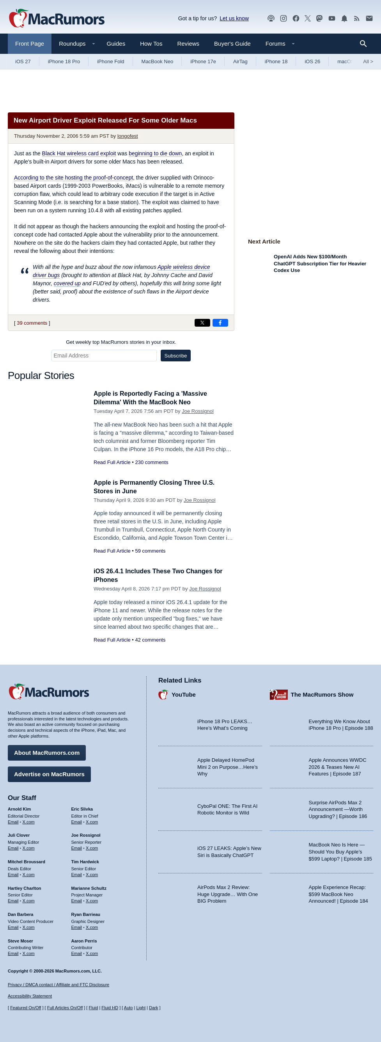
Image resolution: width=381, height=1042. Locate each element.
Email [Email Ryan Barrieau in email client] (76, 926)
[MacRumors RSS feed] (357, 18)
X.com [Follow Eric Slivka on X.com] (92, 820)
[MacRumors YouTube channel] (332, 18)
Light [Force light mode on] (140, 1008)
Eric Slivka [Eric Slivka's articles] (82, 808)
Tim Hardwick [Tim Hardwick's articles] (85, 860)
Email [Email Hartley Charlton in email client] (13, 899)
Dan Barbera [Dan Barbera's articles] (20, 913)
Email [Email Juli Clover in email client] (13, 847)
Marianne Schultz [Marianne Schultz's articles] (88, 887)
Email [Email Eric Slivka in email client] (76, 820)
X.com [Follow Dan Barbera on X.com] (29, 926)
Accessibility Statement (30, 996)
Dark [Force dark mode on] (153, 1008)
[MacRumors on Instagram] (283, 18)
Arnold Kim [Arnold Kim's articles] (19, 808)
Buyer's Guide (232, 43)
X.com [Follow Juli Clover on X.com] (29, 847)
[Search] (366, 43)
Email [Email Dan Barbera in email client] (13, 926)
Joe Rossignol (198, 411)
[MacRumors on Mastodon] (319, 18)
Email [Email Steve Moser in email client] (13, 952)
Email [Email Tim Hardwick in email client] (76, 873)
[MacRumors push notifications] (344, 18)
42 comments (150, 640)
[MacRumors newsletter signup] (369, 18)
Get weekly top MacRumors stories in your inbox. (121, 342)
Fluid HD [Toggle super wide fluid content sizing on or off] (109, 1008)
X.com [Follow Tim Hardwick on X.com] (92, 873)
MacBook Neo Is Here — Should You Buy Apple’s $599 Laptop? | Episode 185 (340, 851)
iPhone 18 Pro (64, 61)
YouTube (184, 693)
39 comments (32, 323)
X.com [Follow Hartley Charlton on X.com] (29, 899)
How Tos (151, 43)
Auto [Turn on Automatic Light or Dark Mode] (128, 1008)
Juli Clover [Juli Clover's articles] (19, 834)
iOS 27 (23, 61)
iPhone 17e (203, 61)
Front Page (29, 43)
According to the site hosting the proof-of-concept (73, 177)
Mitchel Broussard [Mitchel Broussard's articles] (26, 860)
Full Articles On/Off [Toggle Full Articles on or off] (65, 1008)
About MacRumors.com (47, 751)
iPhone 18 (276, 61)
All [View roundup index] (368, 61)
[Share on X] (202, 323)
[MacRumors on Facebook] (296, 18)
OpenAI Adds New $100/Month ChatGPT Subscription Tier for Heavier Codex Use (320, 263)
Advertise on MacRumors (49, 773)
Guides (116, 43)
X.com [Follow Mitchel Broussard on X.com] (29, 873)
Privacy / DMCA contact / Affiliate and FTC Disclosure (58, 984)
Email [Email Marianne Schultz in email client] (76, 899)
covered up (67, 283)
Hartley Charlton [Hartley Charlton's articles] (24, 887)
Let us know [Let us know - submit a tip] (234, 18)
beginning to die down (155, 153)
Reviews (188, 43)
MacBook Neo (158, 61)
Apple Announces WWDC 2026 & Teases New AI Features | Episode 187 (338, 766)
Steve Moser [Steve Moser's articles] (20, 939)
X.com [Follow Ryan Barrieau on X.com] (92, 926)
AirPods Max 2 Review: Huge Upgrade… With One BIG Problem (227, 893)
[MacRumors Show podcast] (271, 18)
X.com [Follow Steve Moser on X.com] (29, 952)
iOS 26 (312, 61)
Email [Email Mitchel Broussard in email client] (13, 873)
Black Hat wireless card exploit (79, 153)
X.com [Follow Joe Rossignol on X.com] (92, 847)
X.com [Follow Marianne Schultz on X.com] (92, 899)
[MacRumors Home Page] (56, 19)
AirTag (240, 61)
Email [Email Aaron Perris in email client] (76, 952)
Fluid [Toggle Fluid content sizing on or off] (93, 1008)
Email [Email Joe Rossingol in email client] (76, 847)
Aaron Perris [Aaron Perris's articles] (84, 939)
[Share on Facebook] (220, 323)
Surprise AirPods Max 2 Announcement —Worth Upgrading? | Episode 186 (338, 808)
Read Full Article (112, 462)
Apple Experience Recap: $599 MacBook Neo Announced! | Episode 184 (338, 893)
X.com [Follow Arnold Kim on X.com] (29, 820)
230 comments (151, 462)
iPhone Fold (110, 61)
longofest (127, 136)
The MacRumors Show (322, 693)
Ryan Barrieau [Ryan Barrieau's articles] (86, 913)
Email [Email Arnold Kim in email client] (13, 820)
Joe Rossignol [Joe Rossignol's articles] (86, 834)
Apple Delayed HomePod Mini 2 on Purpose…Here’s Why (227, 766)
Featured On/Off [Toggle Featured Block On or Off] (25, 1008)
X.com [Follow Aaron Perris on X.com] (92, 952)
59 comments (150, 551)
